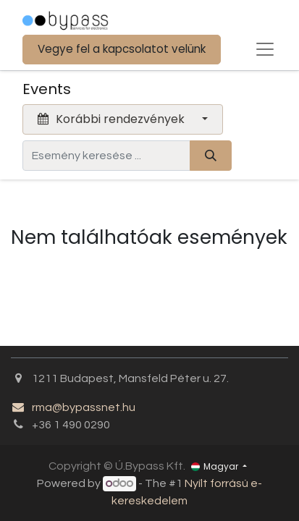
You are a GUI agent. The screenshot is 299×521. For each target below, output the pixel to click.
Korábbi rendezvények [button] (113, 119)
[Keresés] (211, 155)
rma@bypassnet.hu (73, 407)
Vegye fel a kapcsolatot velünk (122, 48)
